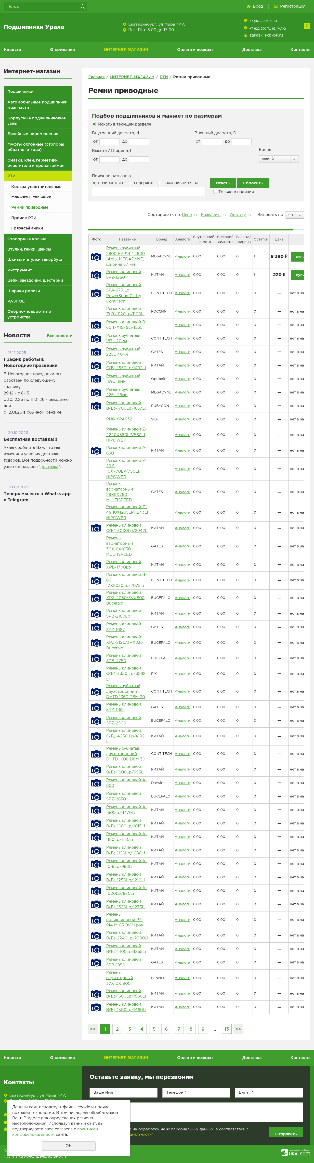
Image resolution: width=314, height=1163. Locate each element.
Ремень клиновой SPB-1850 (123, 962)
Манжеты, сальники (31, 197)
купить (301, 256)
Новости (12, 50)
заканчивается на (177, 183)
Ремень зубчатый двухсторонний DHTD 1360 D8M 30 (125, 691)
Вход (258, 6)
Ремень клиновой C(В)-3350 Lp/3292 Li (125, 674)
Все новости (59, 335)
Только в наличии (233, 192)
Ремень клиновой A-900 (126, 782)
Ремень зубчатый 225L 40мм (123, 351)
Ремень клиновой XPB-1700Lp (123, 564)
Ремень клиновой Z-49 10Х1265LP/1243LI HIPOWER (127, 512)
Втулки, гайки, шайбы (29, 249)
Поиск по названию (111, 176)
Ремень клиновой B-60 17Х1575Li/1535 (126, 324)
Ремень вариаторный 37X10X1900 (119, 978)
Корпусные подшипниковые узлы (36, 121)
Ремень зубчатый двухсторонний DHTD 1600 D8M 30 (125, 754)
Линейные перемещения (32, 133)
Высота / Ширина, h (112, 151)
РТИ (11, 176)
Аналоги (182, 256)
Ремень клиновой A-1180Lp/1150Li (126, 836)
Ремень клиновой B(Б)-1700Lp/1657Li (126, 405)
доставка (49, 467)
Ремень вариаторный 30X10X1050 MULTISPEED (119, 546)
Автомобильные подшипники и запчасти (37, 105)
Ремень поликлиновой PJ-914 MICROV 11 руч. (125, 920)
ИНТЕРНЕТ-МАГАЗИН (126, 50)
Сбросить (253, 183)
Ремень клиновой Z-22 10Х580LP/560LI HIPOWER (126, 435)
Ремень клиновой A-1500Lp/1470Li (126, 809)
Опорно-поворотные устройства (29, 314)
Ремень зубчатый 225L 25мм (123, 392)
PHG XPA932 (119, 419)
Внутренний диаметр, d (115, 133)
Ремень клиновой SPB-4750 (123, 658)
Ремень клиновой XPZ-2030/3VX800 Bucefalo (125, 598)
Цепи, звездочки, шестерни (35, 280)
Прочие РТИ (23, 217)
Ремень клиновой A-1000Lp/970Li (126, 890)
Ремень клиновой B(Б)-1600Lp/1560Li (126, 993)
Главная (96, 77)
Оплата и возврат (195, 50)
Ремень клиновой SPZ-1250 (123, 274)
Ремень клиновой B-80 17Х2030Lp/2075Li (126, 580)
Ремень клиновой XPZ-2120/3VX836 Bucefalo (124, 642)
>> (238, 1028)
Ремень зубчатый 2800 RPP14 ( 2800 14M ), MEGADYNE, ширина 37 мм (125, 256)
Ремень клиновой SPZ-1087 (123, 627)
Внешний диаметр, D (215, 133)
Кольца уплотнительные (36, 186)
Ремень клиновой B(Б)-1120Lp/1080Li (125, 850)
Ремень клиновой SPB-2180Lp (123, 613)
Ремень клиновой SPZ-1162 (123, 707)
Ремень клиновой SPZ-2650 (123, 796)
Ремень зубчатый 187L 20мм (123, 338)
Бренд (265, 150)
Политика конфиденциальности (35, 1156)
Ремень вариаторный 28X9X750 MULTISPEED (119, 492)
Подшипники (20, 91)
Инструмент (19, 270)
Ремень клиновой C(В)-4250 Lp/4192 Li (125, 736)
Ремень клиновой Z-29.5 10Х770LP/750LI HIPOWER (126, 469)
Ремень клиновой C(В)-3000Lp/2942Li (127, 528)
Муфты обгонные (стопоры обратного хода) (35, 147)
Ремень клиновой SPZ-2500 (123, 720)
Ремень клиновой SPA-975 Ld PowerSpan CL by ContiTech (123, 293)
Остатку (237, 215)
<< (93, 1028)
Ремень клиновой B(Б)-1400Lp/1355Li (126, 948)
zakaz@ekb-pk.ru (266, 35)
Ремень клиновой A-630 (126, 450)
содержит (141, 183)
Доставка (252, 50)
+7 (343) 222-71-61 (263, 21)
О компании (62, 50)
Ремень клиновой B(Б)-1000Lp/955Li (125, 769)
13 (226, 1028)
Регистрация (292, 6)
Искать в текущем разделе (124, 124)
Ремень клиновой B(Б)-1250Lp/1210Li (125, 877)
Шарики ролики (23, 291)
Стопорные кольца (26, 239)
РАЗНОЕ (16, 301)
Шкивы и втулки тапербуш (34, 259)
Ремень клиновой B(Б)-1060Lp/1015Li (125, 823)
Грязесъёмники (27, 228)
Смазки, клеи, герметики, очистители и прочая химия (36, 163)
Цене (185, 215)
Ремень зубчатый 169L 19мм (123, 378)
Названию (209, 215)
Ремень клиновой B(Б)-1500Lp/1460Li (126, 1007)
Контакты (300, 50)
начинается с (108, 183)
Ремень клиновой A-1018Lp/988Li (126, 863)
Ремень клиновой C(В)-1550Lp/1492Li (126, 365)
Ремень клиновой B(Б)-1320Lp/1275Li (125, 904)
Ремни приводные (30, 207)
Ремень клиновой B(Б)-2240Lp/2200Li (127, 935)
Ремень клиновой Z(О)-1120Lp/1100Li (125, 311)
